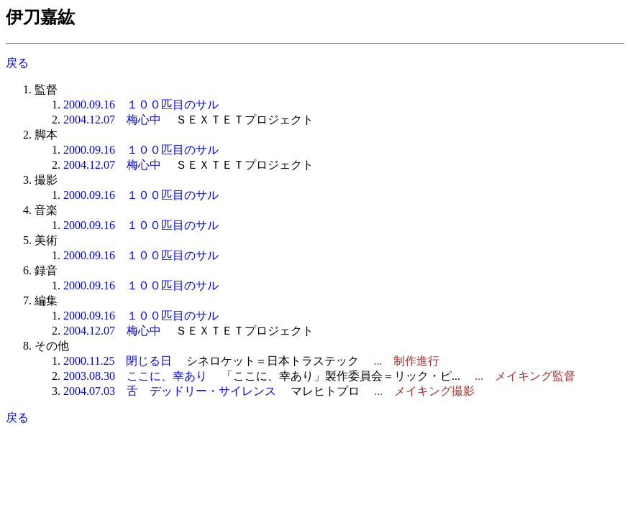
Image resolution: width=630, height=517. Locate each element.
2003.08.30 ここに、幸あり (135, 376)
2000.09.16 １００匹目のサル (141, 104)
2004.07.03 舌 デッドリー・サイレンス (169, 391)
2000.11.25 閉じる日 (117, 361)
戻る (17, 63)
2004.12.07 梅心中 (112, 119)
